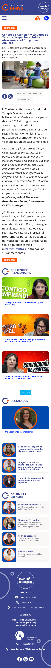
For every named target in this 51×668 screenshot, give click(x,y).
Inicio (15, 619)
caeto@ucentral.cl (15, 249)
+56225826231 (28, 602)
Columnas (33, 619)
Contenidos (9, 28)
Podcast (31, 622)
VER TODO (25, 392)
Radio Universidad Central (29, 93)
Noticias (23, 619)
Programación (20, 625)
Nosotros (33, 625)
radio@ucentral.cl (28, 597)
